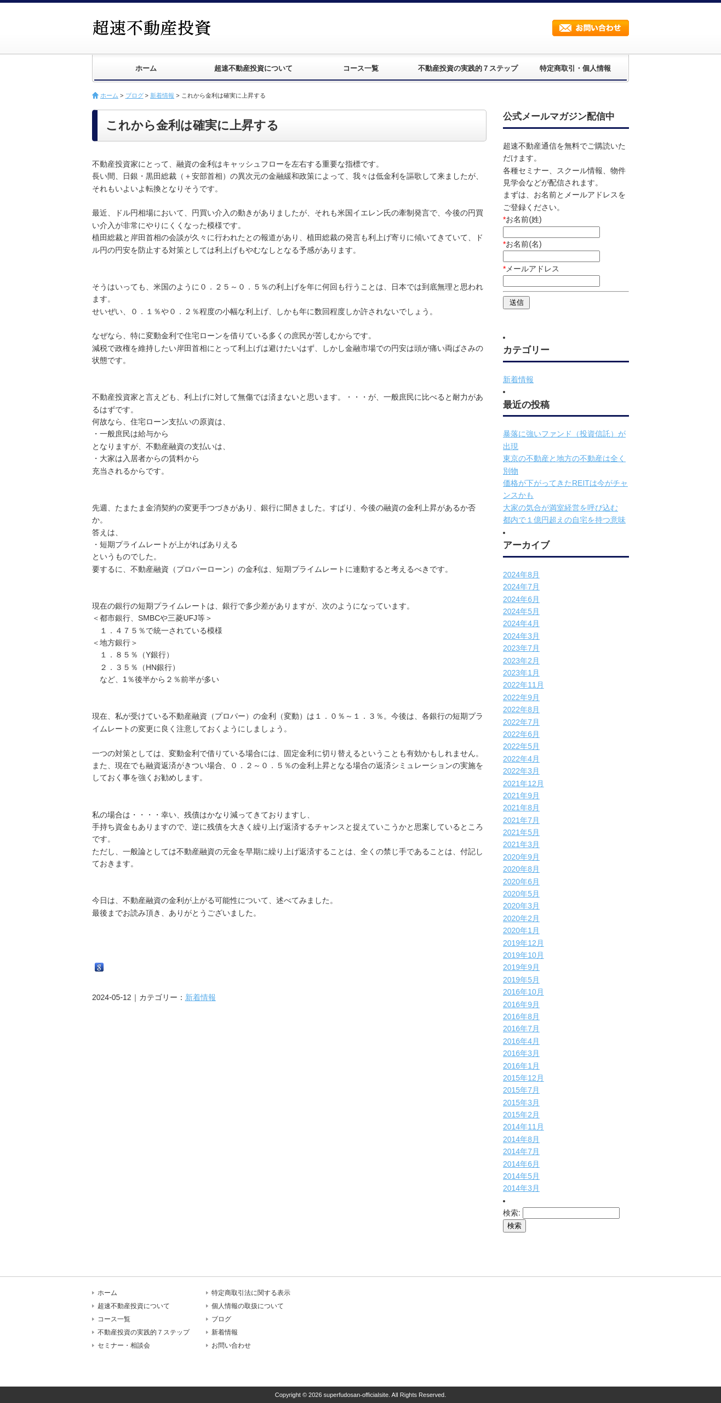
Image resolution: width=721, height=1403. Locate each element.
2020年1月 (521, 930)
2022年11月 (523, 684)
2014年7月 (521, 1151)
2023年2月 (521, 660)
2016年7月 (521, 1028)
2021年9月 (521, 795)
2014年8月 (521, 1139)
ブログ (134, 95)
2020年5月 (521, 893)
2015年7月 (521, 1090)
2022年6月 (521, 734)
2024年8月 (521, 574)
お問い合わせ (590, 28)
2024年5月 (521, 611)
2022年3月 (521, 770)
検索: (511, 1212)
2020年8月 (521, 869)
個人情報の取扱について (247, 1306)
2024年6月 (521, 599)
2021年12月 (523, 783)
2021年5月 (521, 832)
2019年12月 (523, 943)
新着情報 (162, 95)
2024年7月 (521, 586)
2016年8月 (521, 1016)
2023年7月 (521, 648)
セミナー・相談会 (124, 1345)
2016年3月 (521, 1053)
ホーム (146, 68)
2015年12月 (523, 1077)
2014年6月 (521, 1164)
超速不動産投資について (253, 68)
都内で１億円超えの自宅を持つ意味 (564, 519)
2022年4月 (521, 758)
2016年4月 (521, 1041)
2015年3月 (521, 1102)
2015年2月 (521, 1114)
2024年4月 (521, 623)
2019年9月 (521, 967)
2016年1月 (521, 1065)
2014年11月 (523, 1126)
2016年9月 (521, 1004)
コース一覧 (361, 68)
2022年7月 (521, 722)
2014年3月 (521, 1188)
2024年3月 (521, 636)
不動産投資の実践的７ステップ (468, 68)
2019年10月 (523, 955)
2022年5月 (521, 746)
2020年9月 (521, 857)
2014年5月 (521, 1176)
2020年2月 (521, 918)
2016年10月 (523, 991)
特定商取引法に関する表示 (250, 1293)
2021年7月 (521, 820)
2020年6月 (521, 881)
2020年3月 (521, 905)
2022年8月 (521, 709)
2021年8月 (521, 807)
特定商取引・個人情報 (575, 68)
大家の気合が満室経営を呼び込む (560, 507)
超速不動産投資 (155, 27)
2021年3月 (521, 844)
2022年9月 (521, 697)
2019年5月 (521, 979)
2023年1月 (521, 672)
